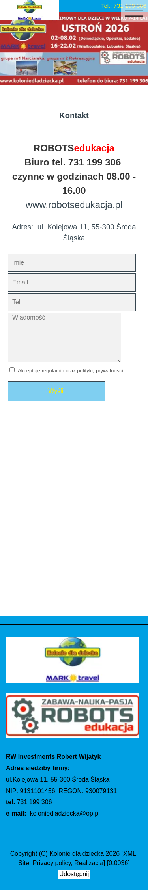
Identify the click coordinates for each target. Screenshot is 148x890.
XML (129, 853)
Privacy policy (52, 863)
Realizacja (88, 863)
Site (23, 863)
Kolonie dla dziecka (76, 853)
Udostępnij (74, 874)
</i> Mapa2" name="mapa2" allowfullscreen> (74, 516)
